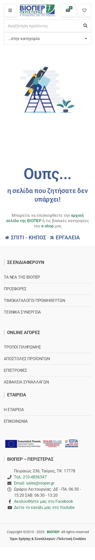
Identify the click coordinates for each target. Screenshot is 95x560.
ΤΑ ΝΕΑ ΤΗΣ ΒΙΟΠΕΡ (22, 277)
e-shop (47, 226)
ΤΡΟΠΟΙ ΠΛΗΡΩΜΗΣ (22, 347)
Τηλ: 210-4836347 (30, 477)
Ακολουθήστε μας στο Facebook (43, 501)
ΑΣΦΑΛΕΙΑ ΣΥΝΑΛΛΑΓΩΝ (26, 382)
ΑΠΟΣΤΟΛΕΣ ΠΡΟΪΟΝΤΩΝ (27, 358)
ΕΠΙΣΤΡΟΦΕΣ (15, 370)
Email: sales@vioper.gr (34, 483)
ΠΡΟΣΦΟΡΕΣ (15, 288)
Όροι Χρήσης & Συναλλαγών (32, 539)
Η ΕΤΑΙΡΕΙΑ (14, 409)
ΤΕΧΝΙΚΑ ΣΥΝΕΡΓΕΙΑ (22, 312)
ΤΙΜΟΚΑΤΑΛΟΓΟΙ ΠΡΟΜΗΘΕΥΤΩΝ (34, 300)
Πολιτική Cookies (71, 539)
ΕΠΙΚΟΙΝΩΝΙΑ (16, 421)
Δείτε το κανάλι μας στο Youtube (44, 507)
